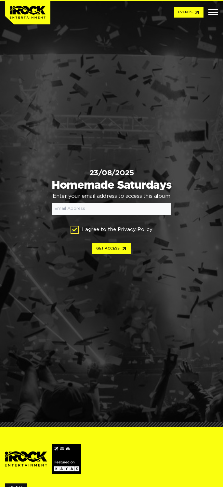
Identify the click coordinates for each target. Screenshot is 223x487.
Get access (111, 248)
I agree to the (111, 230)
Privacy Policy (135, 229)
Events (189, 12)
